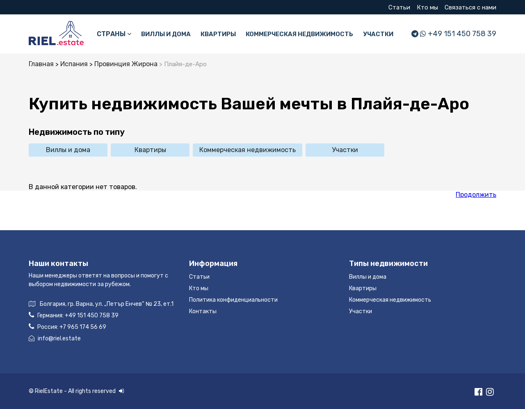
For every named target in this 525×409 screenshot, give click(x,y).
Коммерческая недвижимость (299, 34)
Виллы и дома (166, 34)
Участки (378, 34)
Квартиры (218, 34)
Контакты (203, 311)
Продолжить (476, 195)
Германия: (74, 315)
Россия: (67, 326)
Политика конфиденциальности (233, 299)
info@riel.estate (55, 338)
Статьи (399, 7)
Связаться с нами (470, 7)
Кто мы (427, 7)
